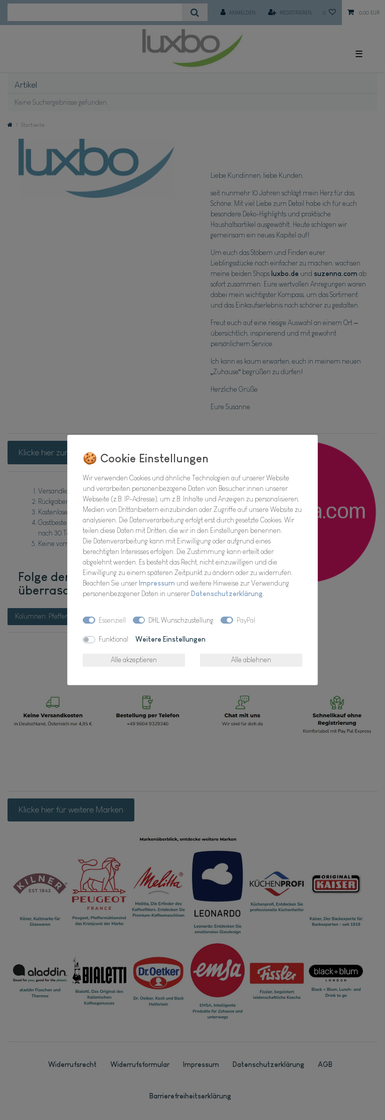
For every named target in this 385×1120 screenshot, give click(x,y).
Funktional (113, 639)
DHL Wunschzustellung (181, 620)
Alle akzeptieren (134, 660)
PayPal (246, 620)
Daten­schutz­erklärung (227, 594)
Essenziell (112, 620)
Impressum (157, 583)
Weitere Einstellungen (170, 639)
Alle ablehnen (251, 660)
